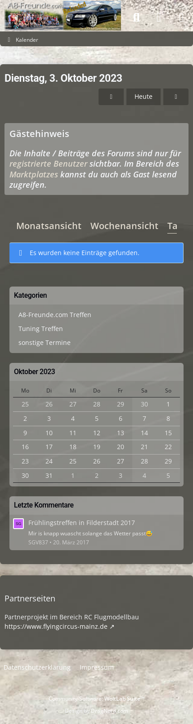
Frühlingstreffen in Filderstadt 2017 (81, 522)
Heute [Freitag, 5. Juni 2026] (144, 96)
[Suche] (136, 17)
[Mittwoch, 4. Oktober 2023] (176, 96)
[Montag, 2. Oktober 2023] (111, 96)
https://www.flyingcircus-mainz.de (56, 626)
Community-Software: (96, 698)
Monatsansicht (48, 225)
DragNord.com (109, 711)
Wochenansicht (124, 225)
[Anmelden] (159, 17)
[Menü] (181, 17)
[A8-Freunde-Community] (63, 9)
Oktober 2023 (34, 371)
